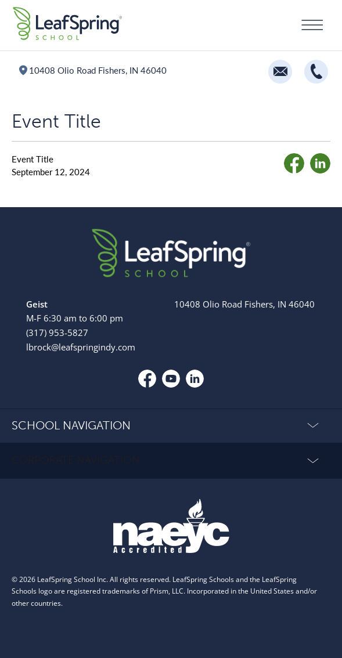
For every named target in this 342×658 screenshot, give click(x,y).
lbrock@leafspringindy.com (80, 347)
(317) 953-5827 (57, 332)
